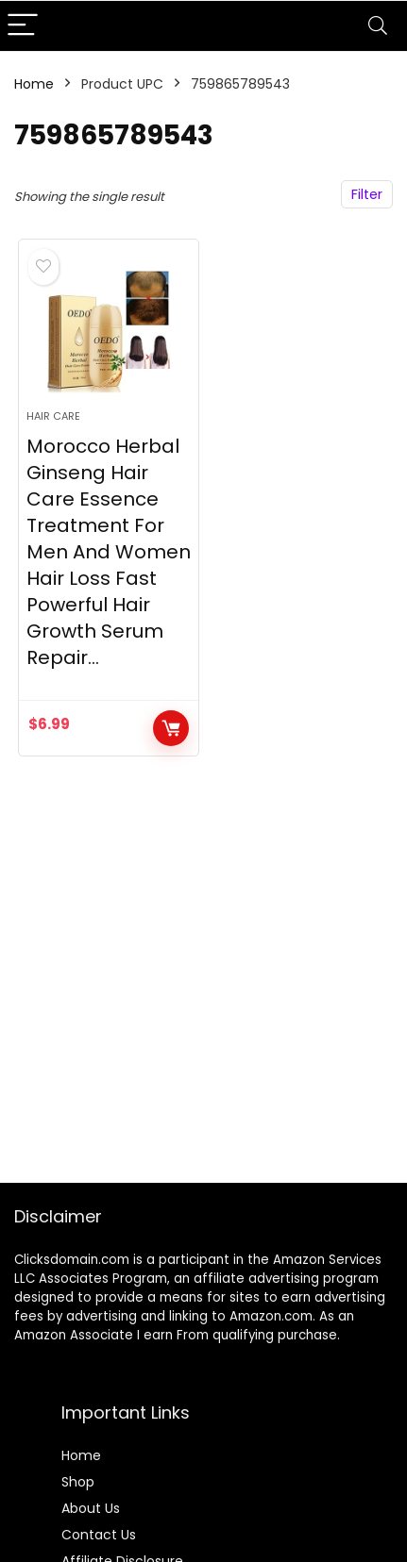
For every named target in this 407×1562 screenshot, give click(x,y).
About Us (90, 1508)
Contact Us (98, 1534)
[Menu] (22, 26)
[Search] (377, 26)
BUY (171, 728)
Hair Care (53, 416)
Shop (77, 1481)
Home (34, 84)
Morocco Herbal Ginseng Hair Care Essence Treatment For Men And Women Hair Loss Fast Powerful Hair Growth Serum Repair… (108, 552)
